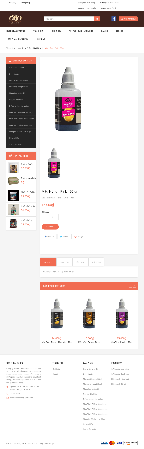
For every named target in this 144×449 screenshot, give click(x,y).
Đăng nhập (25, 3)
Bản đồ (104, 31)
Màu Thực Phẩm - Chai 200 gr (21, 119)
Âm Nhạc (41, 39)
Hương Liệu (14, 138)
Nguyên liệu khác (16, 100)
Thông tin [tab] (48, 262)
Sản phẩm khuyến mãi (18, 39)
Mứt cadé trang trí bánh (18, 80)
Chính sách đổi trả (108, 8)
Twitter (65, 237)
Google (80, 237)
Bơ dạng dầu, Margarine (19, 106)
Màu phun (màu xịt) (17, 93)
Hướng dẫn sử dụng (15, 31)
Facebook (50, 237)
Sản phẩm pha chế (16, 67)
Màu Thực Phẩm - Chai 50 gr (29, 48)
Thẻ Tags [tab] (96, 262)
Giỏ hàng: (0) (130, 19)
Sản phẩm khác (15, 144)
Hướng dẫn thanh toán (109, 3)
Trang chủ (38, 31)
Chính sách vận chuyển (86, 8)
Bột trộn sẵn (14, 74)
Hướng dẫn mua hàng (86, 3)
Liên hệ (119, 31)
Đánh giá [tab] (64, 262)
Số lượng (45, 212)
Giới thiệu (56, 31)
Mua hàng (50, 227)
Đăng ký (12, 3)
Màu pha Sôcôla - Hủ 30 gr (20, 132)
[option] (54, 163)
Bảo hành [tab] (80, 262)
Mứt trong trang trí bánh (18, 87)
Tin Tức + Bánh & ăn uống (81, 31)
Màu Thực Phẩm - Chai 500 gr (21, 125)
